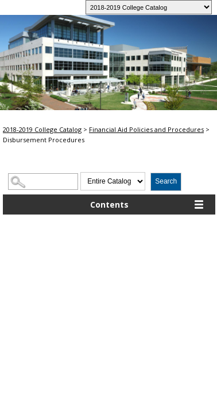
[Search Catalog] (43, 181)
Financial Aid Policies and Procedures (146, 129)
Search (166, 181)
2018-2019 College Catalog (42, 129)
